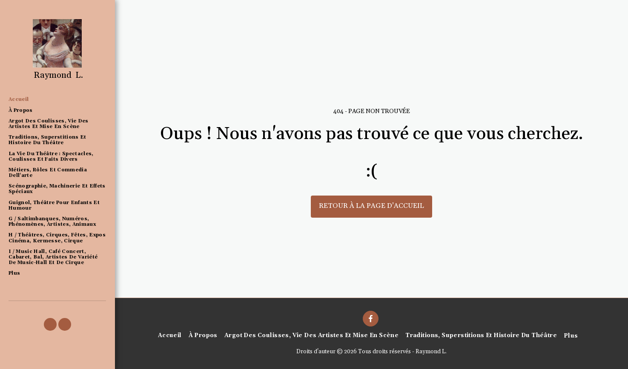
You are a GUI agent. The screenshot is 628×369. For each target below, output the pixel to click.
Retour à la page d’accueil (371, 206)
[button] (50, 324)
